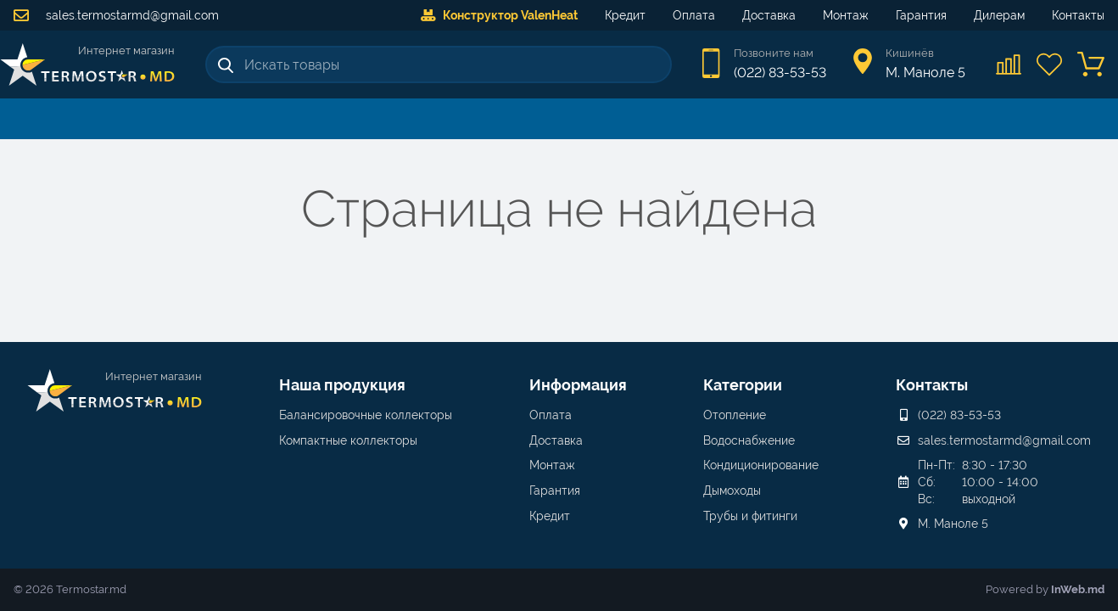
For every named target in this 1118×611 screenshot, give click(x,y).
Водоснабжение (749, 440)
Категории (742, 385)
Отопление (734, 415)
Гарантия (921, 15)
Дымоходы (732, 490)
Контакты (1078, 15)
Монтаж (846, 15)
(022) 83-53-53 (780, 72)
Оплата (694, 15)
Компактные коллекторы (348, 440)
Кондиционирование (761, 465)
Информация (578, 385)
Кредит (625, 15)
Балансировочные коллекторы (365, 415)
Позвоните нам (773, 53)
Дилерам (999, 15)
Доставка (769, 15)
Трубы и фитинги (750, 516)
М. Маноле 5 (953, 523)
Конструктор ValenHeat (499, 15)
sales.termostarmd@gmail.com (116, 15)
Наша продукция (342, 385)
